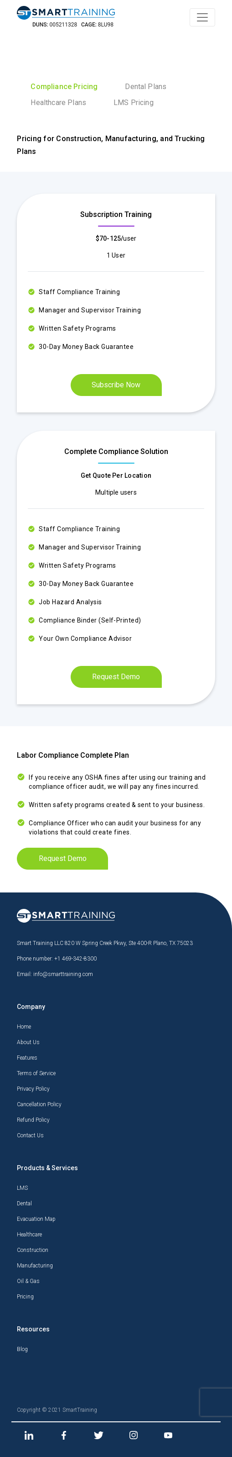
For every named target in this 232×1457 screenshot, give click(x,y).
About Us (28, 1042)
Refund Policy (33, 1120)
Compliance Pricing (64, 86)
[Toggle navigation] (202, 17)
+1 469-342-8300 (75, 958)
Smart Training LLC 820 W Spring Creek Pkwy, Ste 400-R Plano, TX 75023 (105, 943)
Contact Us (30, 1135)
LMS (22, 1188)
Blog (22, 1349)
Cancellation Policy (39, 1104)
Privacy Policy (33, 1089)
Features (27, 1058)
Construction (32, 1250)
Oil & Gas (28, 1281)
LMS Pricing (133, 102)
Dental (24, 1203)
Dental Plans (145, 86)
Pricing (25, 1296)
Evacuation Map (36, 1219)
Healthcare (29, 1234)
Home (24, 1027)
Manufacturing (35, 1265)
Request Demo (116, 676)
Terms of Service (36, 1073)
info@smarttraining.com (63, 974)
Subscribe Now (116, 384)
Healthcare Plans (58, 102)
